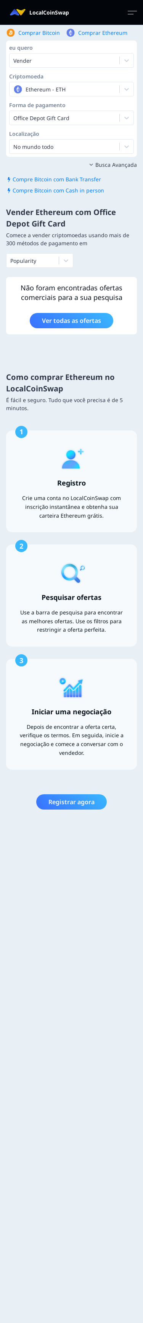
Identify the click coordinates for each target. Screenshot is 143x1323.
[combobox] (14, 89)
